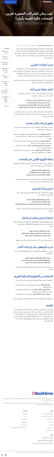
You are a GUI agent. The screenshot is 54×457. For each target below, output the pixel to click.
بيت (52, 45)
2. (5, 57)
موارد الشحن (50, 422)
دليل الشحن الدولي (49, 419)
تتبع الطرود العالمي (49, 430)
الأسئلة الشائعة (24, 419)
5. (5, 76)
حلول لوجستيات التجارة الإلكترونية (47, 416)
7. (5, 91)
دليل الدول (51, 424)
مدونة (50, 45)
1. (5, 52)
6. (5, 83)
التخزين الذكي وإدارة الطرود (43, 45)
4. (5, 70)
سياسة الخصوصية (24, 422)
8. (5, 99)
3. (5, 63)
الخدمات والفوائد (50, 427)
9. (6, 106)
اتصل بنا (25, 416)
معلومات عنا (25, 413)
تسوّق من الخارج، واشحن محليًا (47, 413)
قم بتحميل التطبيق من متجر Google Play (19, 427)
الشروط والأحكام (24, 424)
